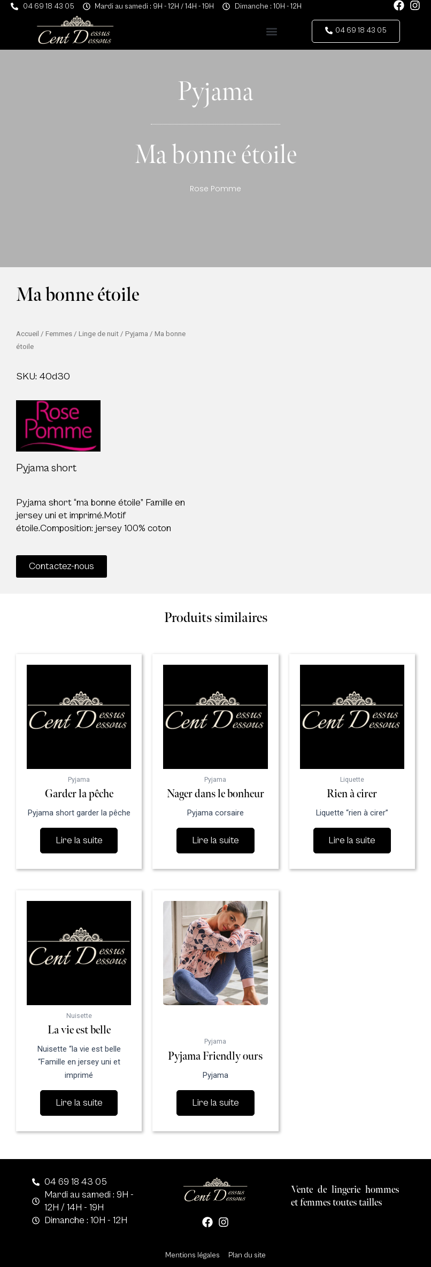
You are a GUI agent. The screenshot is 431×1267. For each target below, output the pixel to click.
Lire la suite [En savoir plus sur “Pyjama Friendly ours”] (215, 1102)
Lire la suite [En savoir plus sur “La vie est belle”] (79, 1102)
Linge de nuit (99, 334)
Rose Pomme (215, 188)
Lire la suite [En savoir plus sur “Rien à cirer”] (351, 840)
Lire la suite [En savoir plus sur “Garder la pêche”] (79, 840)
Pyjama (136, 334)
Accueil (27, 334)
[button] (271, 31)
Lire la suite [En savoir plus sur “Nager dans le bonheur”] (215, 840)
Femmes (58, 334)
